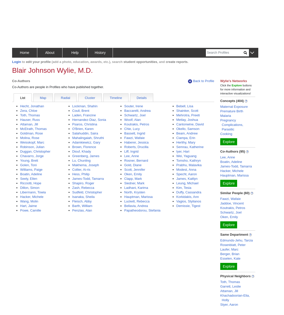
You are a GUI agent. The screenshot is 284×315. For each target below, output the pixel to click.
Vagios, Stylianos (188, 201)
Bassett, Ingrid (134, 133)
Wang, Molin (29, 201)
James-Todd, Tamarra (88, 179)
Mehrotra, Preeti (188, 115)
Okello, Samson (188, 129)
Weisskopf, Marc (32, 142)
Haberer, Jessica (136, 142)
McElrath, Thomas (33, 129)
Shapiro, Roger (83, 183)
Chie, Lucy (132, 129)
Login (16, 62)
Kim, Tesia (184, 188)
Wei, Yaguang (186, 156)
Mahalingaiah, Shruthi (88, 138)
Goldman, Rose (31, 133)
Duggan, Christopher (35, 151)
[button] (252, 53)
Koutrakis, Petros (136, 124)
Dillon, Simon (30, 188)
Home (24, 53)
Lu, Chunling (81, 160)
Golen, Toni (28, 165)
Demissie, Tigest (188, 206)
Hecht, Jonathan (32, 106)
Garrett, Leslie (230, 286)
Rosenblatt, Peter (232, 245)
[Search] (225, 52)
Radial (65, 98)
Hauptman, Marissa (138, 197)
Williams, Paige (31, 169)
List (22, 98)
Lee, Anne (131, 156)
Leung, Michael (187, 183)
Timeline (116, 98)
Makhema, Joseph (85, 165)
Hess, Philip (81, 174)
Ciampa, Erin (185, 138)
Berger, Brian (229, 254)
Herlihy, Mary (186, 142)
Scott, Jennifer (134, 169)
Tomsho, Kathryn (188, 160)
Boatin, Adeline (31, 174)
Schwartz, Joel (135, 115)
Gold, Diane (133, 165)
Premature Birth (231, 111)
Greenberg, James (86, 156)
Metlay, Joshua (187, 120)
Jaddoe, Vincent (232, 203)
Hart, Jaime (28, 206)
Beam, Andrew (187, 133)
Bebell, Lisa (184, 106)
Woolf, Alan (132, 120)
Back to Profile (201, 81)
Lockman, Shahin (85, 106)
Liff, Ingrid (131, 151)
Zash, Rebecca (83, 188)
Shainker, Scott (187, 111)
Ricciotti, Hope (30, 183)
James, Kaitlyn (187, 179)
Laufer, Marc (229, 249)
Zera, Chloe (28, 111)
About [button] (49, 53)
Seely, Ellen (28, 179)
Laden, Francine (84, 115)
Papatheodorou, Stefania (142, 210)
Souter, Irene (133, 106)
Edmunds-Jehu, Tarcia (236, 240)
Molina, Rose (29, 138)
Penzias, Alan (82, 210)
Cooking (226, 134)
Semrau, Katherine (190, 147)
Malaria (225, 116)
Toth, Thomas (30, 115)
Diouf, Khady (81, 151)
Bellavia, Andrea (136, 206)
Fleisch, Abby (82, 201)
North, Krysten (134, 192)
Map (43, 98)
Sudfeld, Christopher (87, 192)
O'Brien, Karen (83, 129)
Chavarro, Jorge (32, 156)
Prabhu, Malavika (189, 165)
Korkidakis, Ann (187, 197)
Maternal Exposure (234, 107)
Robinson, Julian (32, 147)
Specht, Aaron (186, 174)
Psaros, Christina (84, 124)
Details (142, 98)
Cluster (90, 98)
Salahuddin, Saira (85, 133)
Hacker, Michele (31, 197)
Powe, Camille (30, 210)
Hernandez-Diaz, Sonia (89, 120)
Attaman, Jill (29, 124)
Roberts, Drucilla (136, 147)
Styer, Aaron (229, 304)
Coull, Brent (80, 111)
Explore (229, 142)
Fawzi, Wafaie (134, 138)
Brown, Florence (84, 147)
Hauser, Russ (30, 120)
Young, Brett (29, 160)
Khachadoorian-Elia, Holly (235, 298)
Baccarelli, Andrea (137, 111)
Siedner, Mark (134, 183)
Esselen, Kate (230, 258)
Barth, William (82, 206)
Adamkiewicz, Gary (86, 142)
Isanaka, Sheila (83, 197)
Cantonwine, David (190, 124)
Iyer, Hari (183, 151)
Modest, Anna (186, 169)
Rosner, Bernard (136, 160)
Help (75, 53)
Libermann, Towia (33, 192)
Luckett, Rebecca (136, 201)
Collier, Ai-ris (81, 169)
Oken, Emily (133, 174)
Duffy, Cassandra (188, 192)
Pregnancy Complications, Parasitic (231, 124)
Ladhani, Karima (136, 188)
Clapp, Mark (133, 179)
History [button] (100, 53)
